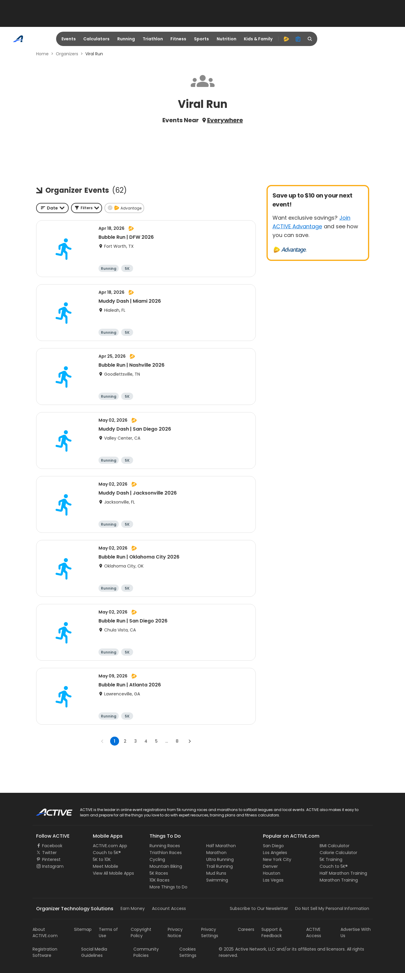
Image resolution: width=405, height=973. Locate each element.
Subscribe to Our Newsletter (259, 908)
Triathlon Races (166, 853)
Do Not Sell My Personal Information (332, 908)
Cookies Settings (187, 952)
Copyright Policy (141, 932)
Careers (246, 929)
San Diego (273, 846)
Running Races (165, 846)
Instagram (53, 866)
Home (42, 54)
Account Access (169, 908)
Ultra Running (220, 859)
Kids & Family (258, 39)
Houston (271, 873)
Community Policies (146, 952)
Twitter (49, 853)
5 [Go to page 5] (156, 741)
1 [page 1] (114, 741)
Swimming (217, 880)
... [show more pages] (166, 741)
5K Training (331, 859)
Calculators (96, 39)
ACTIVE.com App (110, 846)
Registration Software (45, 952)
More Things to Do (168, 887)
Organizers (67, 54)
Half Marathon (221, 846)
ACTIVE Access (313, 932)
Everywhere (225, 120)
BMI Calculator (334, 846)
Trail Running (219, 866)
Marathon (216, 853)
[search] (310, 38)
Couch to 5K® (107, 853)
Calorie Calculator (338, 853)
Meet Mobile (105, 866)
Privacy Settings (209, 932)
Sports (201, 39)
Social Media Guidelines (94, 952)
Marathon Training (339, 880)
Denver (270, 866)
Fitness (178, 39)
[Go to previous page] (102, 741)
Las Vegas (273, 880)
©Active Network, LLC (247, 949)
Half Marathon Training (343, 873)
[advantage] (286, 38)
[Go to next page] (189, 741)
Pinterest (51, 859)
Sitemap (83, 929)
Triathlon (153, 39)
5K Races (159, 873)
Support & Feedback (271, 932)
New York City (277, 859)
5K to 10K (102, 859)
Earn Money (133, 908)
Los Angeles (275, 853)
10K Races (160, 880)
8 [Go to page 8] (177, 741)
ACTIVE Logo (48, 810)
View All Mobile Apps (113, 873)
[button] (86, 208)
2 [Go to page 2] (125, 741)
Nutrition (226, 39)
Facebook (52, 846)
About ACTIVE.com (45, 932)
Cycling (157, 859)
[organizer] (298, 38)
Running (126, 39)
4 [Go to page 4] (145, 741)
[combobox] (52, 208)
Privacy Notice (175, 932)
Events (68, 39)
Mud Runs (216, 873)
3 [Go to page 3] (135, 741)
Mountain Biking (166, 866)
